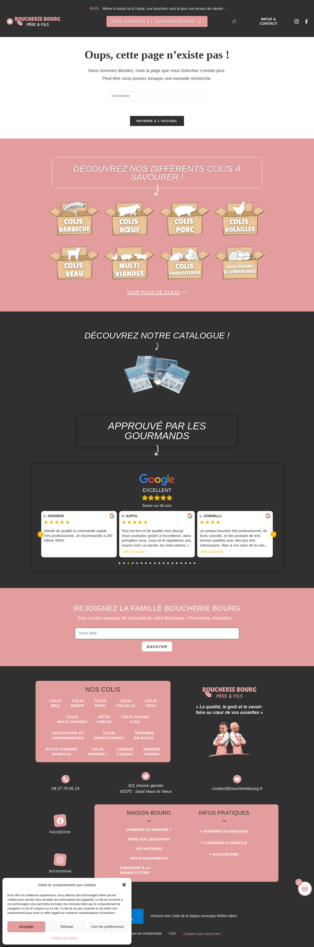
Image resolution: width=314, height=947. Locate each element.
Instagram (60, 871)
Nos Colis (102, 689)
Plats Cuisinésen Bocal (62, 751)
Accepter (26, 926)
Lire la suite (211, 552)
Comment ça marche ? (149, 829)
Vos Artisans (149, 849)
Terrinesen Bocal (144, 735)
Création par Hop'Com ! (202, 934)
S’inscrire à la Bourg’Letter (135, 870)
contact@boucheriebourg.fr (237, 788)
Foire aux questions (149, 839)
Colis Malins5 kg (135, 719)
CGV (172, 933)
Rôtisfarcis (104, 719)
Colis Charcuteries (108, 735)
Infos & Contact (268, 21)
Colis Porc (100, 703)
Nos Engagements (149, 858)
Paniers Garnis (151, 751)
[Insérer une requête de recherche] (157, 96)
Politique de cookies (65, 938)
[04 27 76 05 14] (65, 779)
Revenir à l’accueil (157, 121)
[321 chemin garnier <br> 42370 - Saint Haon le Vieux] (146, 776)
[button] (124, 884)
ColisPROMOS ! (97, 751)
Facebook (60, 832)
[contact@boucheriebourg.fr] (237, 779)
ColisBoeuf (77, 703)
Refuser (67, 926)
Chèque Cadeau (125, 751)
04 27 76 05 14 (65, 788)
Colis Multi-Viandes (72, 719)
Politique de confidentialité (143, 933)
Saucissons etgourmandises (68, 735)
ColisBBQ (55, 703)
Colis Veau (151, 703)
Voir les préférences (107, 926)
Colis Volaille (125, 703)
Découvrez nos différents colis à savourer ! (157, 173)
